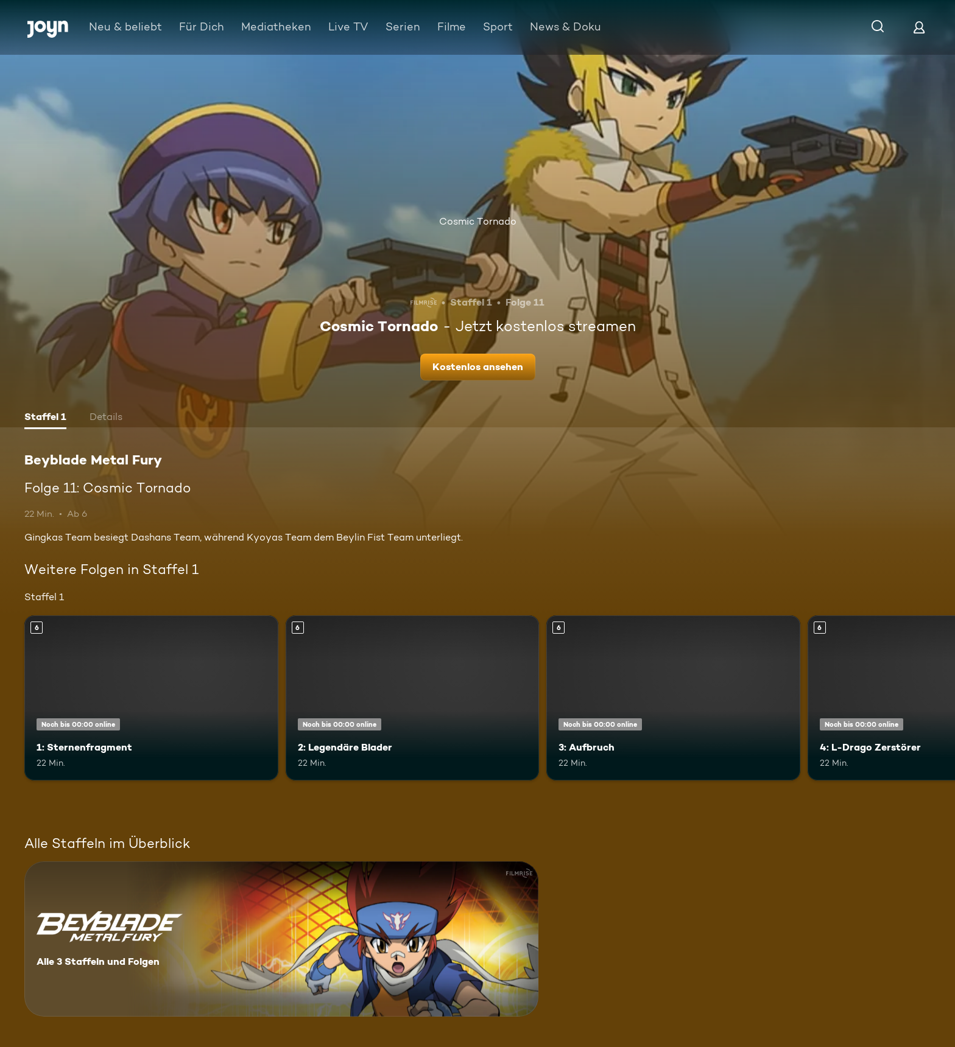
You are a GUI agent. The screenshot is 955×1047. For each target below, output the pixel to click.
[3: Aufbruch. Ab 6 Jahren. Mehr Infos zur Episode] (673, 697)
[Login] (919, 27)
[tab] (45, 418)
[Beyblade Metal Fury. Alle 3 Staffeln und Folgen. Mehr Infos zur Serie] (281, 939)
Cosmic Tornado (477, 221)
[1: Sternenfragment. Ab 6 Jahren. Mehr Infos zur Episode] (151, 697)
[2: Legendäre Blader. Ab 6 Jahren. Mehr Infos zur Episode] (413, 697)
